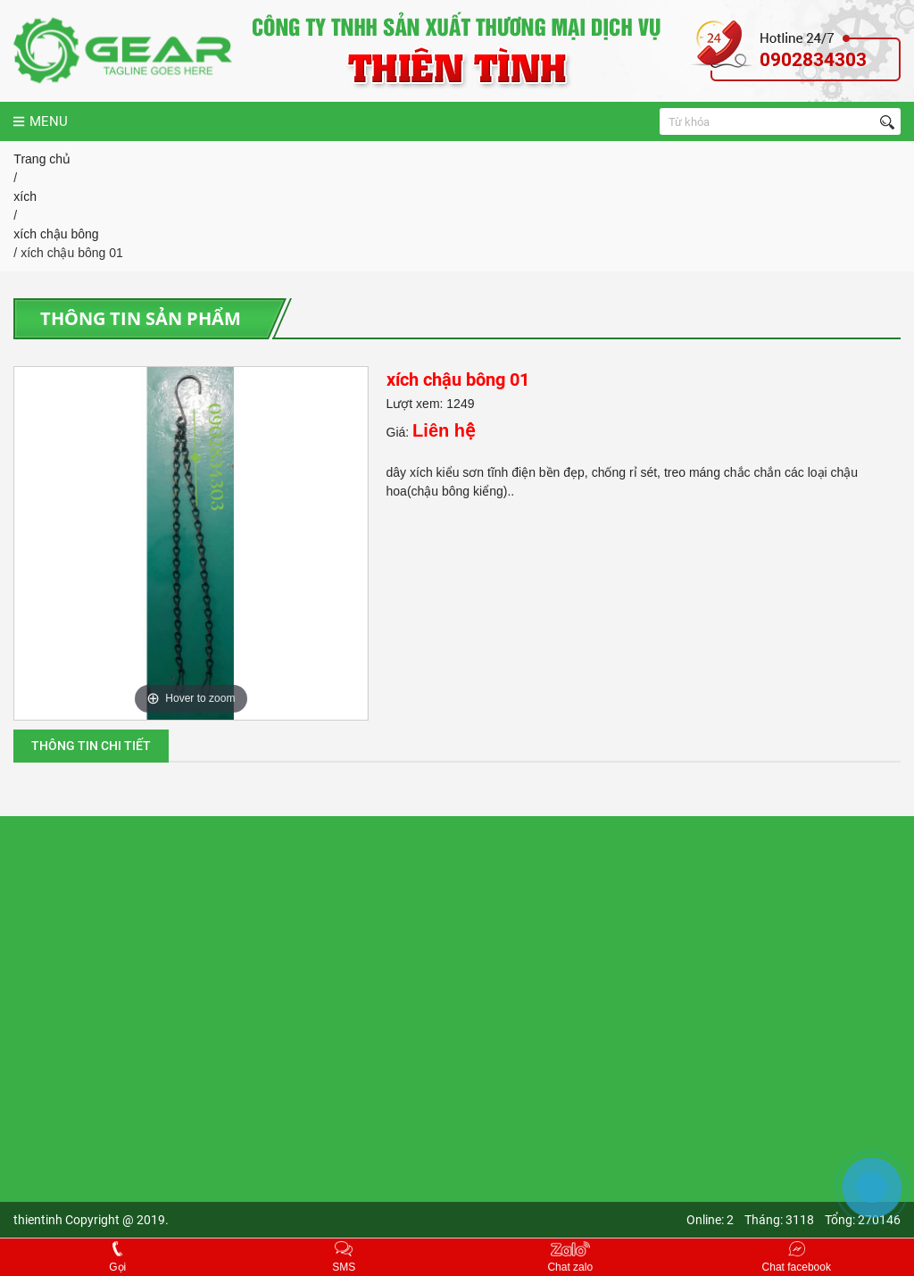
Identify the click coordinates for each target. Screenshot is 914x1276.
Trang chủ (42, 159)
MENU (40, 121)
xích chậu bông (55, 234)
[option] (190, 543)
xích (25, 196)
